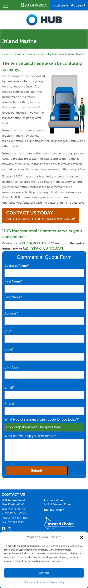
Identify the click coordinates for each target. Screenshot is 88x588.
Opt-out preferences (35, 582)
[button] (82, 537)
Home (6, 54)
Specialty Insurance (52, 54)
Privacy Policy (56, 582)
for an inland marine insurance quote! (40, 215)
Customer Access (69, 5)
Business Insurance (25, 54)
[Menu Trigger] (5, 5)
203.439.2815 (34, 5)
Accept (44, 573)
